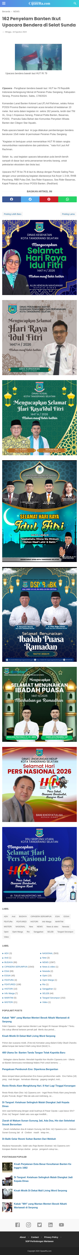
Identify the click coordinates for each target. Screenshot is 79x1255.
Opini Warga (17, 932)
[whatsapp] (67, 199)
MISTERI (8, 926)
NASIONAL (20, 926)
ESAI (57, 916)
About (23, 1237)
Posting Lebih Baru (12, 214)
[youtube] (61, 1226)
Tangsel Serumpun (65, 932)
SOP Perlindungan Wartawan (39, 1241)
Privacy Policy (51, 1237)
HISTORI (34, 921)
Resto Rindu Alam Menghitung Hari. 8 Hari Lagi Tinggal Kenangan (38, 1086)
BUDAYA (23, 916)
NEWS (40, 926)
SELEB (50, 932)
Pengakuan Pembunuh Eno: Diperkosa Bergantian (30, 1069)
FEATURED (21, 921)
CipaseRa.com (45, 1251)
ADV (6, 916)
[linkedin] (50, 1226)
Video (6, 937)
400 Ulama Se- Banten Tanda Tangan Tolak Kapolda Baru (33, 1052)
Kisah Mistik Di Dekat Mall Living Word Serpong (28, 1036)
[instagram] (28, 1226)
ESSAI (66, 916)
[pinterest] (49, 199)
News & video (52, 926)
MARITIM (59, 921)
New (31, 926)
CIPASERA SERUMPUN (41, 916)
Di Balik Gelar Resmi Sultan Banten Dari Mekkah (29, 1139)
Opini (6, 932)
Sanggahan (38, 932)
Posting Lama (68, 214)
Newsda (65, 926)
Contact (35, 1237)
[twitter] (30, 199)
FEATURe (8, 921)
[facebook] (11, 199)
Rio (28, 932)
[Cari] (75, 4)
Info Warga (46, 921)
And (13, 916)
